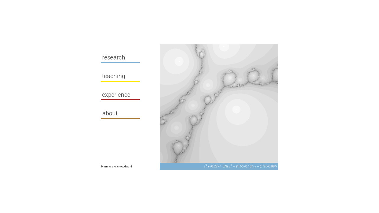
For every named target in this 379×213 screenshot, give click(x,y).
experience (118, 95)
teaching (116, 76)
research (116, 57)
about (112, 113)
